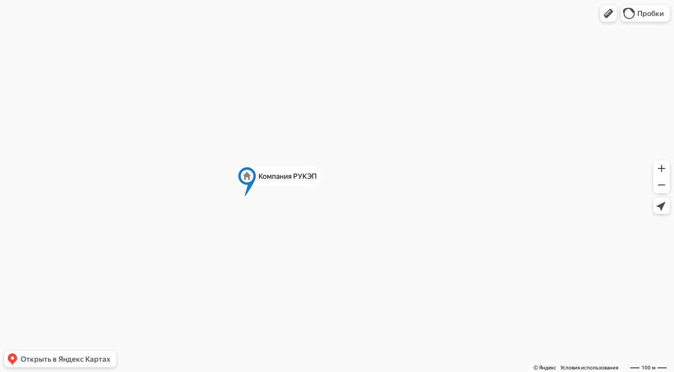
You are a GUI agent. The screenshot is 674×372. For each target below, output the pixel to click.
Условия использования (589, 367)
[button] (608, 13)
